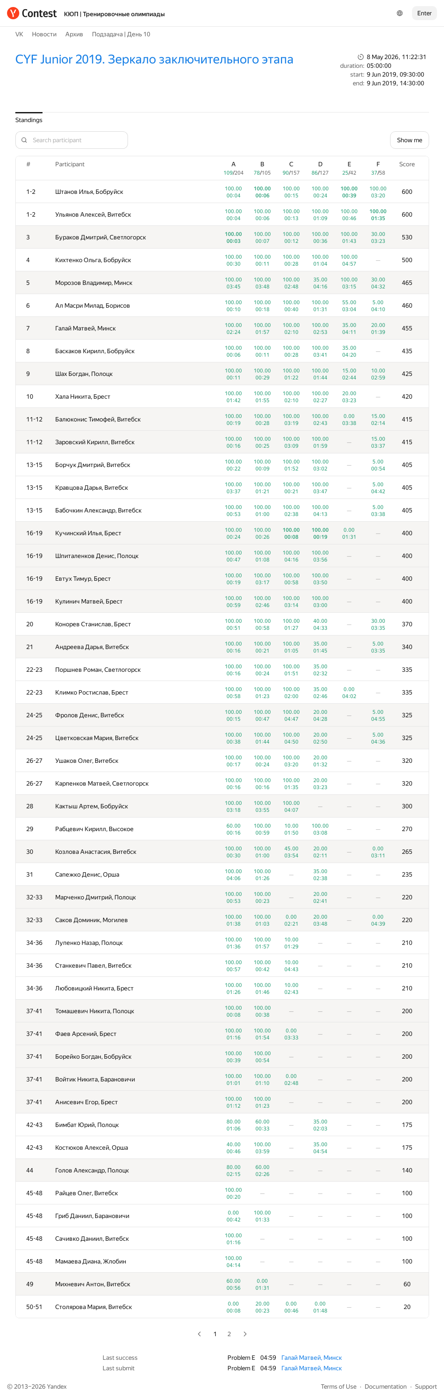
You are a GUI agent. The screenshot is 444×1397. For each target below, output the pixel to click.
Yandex (57, 1386)
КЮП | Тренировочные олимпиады (114, 14)
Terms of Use (338, 1386)
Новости (44, 34)
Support (426, 1386)
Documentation (386, 1386)
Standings (29, 119)
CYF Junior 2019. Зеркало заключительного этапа (154, 59)
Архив (74, 34)
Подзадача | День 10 (121, 34)
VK (19, 34)
